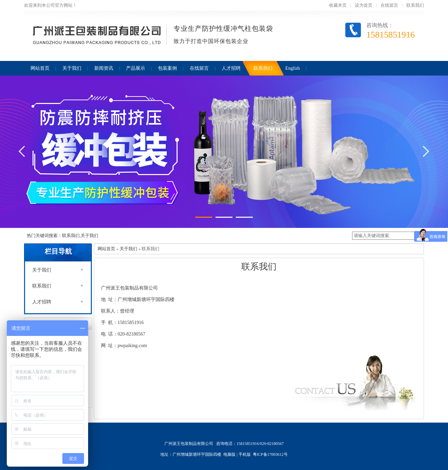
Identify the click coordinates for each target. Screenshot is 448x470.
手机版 (245, 454)
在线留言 (389, 5)
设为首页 (363, 5)
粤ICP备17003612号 (270, 454)
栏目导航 (58, 251)
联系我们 (415, 5)
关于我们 (41, 270)
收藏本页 (338, 5)
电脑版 (229, 454)
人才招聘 (41, 301)
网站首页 (106, 248)
